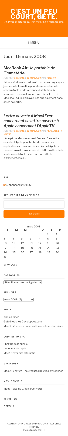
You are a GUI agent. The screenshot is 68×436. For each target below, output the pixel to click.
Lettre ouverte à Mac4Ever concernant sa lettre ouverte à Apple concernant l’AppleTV (31, 121)
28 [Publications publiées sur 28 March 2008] (40, 252)
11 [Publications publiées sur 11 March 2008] (13, 243)
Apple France (11, 317)
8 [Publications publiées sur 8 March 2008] (48, 238)
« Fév (7, 264)
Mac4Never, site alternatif (19, 353)
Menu (35, 42)
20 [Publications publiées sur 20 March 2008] (31, 247)
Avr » (14, 264)
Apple (49, 130)
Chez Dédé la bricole (16, 344)
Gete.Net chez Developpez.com (23, 321)
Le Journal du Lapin (15, 348)
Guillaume (19, 77)
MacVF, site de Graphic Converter (23, 388)
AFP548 (9, 406)
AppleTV (57, 130)
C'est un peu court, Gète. (34, 14)
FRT (43, 430)
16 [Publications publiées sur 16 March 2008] (57, 243)
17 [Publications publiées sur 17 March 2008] (5, 247)
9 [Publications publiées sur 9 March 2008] (56, 238)
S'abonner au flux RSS (19, 185)
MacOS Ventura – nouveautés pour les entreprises (33, 326)
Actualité (51, 77)
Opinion (7, 134)
